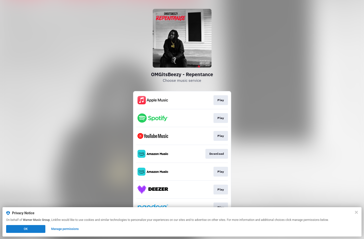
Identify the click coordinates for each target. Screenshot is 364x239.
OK (26, 229)
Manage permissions (65, 229)
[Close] (356, 212)
